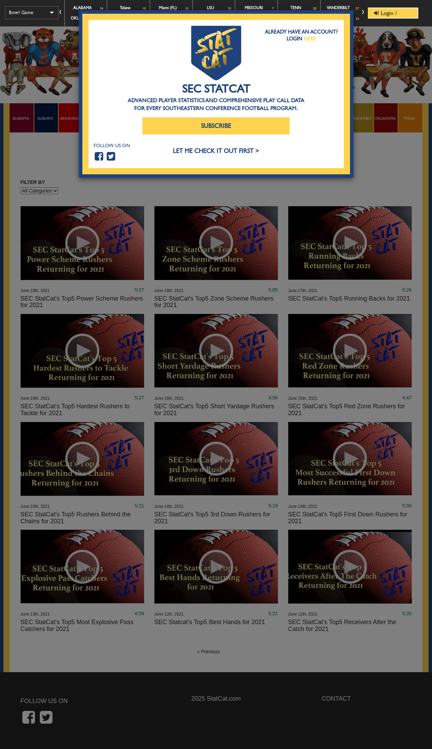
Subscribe (216, 126)
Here (310, 39)
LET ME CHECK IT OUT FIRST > (216, 151)
